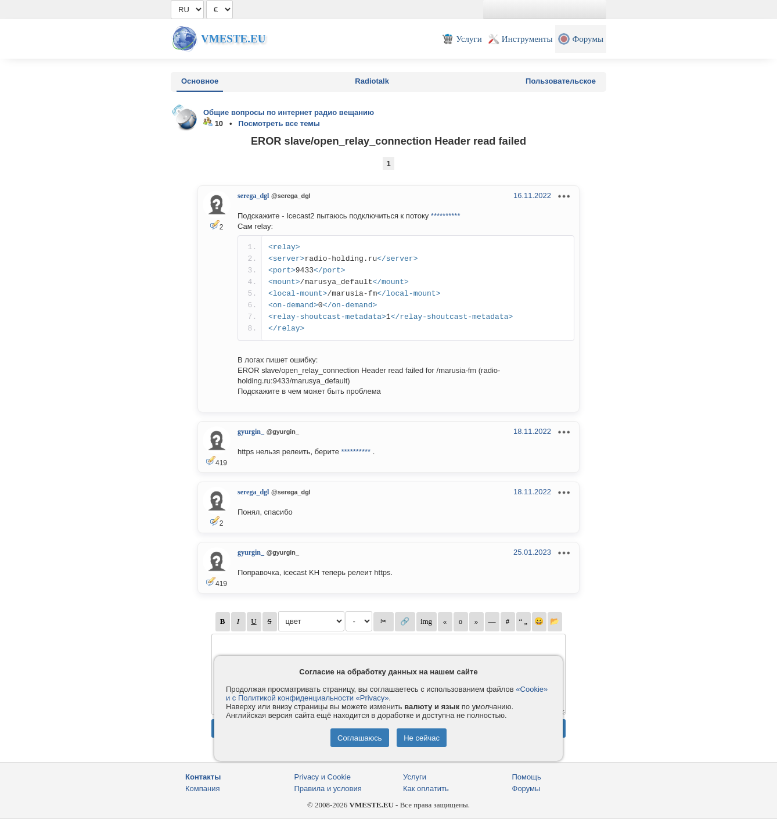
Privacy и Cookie (322, 777)
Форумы (526, 788)
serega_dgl (253, 196)
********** (446, 215)
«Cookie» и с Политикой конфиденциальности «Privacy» (387, 693)
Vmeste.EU (233, 39)
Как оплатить (426, 788)
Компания (202, 788)
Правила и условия (328, 788)
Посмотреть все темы (279, 123)
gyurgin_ (251, 432)
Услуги (414, 777)
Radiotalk (372, 81)
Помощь (526, 777)
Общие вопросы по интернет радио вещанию (288, 112)
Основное (199, 81)
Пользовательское (561, 81)
